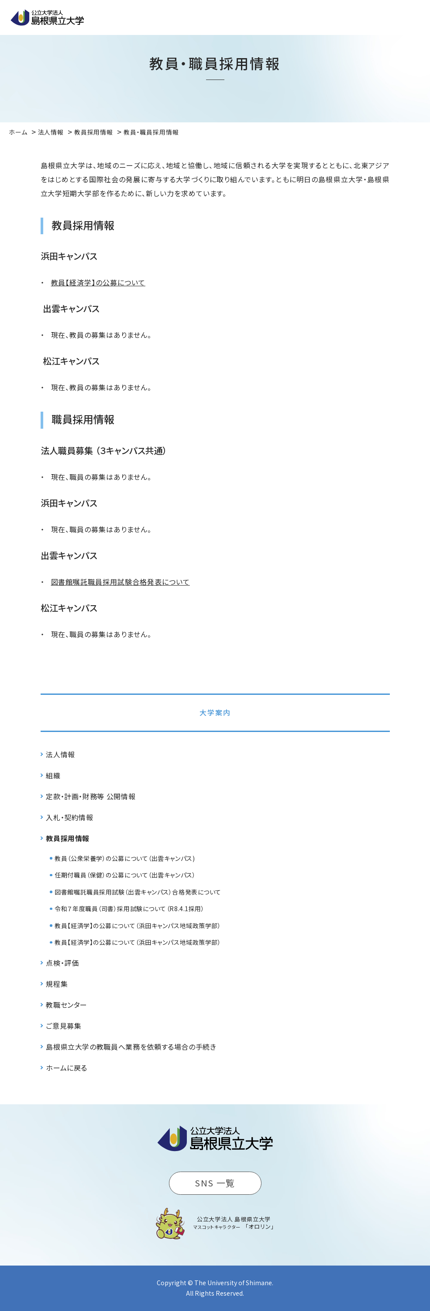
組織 (53, 775)
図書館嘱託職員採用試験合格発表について (120, 581)
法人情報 (60, 754)
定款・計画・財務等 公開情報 (90, 796)
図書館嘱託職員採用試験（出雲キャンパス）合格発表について (138, 892)
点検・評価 (62, 962)
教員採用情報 (67, 838)
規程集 (57, 983)
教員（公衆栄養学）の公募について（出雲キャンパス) (125, 858)
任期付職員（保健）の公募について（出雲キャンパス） (125, 875)
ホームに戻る (66, 1067)
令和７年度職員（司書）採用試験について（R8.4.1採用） (129, 908)
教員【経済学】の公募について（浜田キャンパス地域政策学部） (138, 925)
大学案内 (215, 712)
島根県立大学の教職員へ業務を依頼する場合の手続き (131, 1046)
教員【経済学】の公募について (98, 282)
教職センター (66, 1004)
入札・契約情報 (69, 817)
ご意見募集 (63, 1025)
